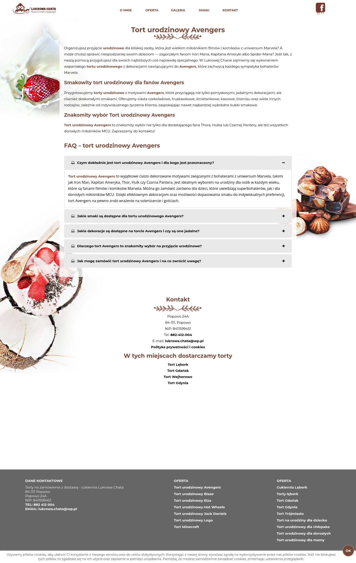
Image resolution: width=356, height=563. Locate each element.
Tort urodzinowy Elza (192, 500)
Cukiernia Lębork (292, 487)
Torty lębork (287, 494)
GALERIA (178, 10)
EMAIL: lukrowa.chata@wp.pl (51, 509)
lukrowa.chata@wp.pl (184, 341)
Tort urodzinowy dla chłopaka (303, 527)
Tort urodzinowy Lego (193, 520)
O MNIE (126, 10)
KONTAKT (230, 10)
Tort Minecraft (186, 527)
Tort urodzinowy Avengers (197, 487)
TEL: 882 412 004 (39, 504)
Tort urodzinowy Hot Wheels (199, 507)
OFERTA (151, 10)
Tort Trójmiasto (290, 513)
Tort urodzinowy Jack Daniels (200, 513)
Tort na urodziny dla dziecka (302, 520)
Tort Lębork (178, 364)
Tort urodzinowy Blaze (194, 494)
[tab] (178, 162)
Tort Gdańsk (178, 370)
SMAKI (204, 10)
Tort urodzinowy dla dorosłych (304, 533)
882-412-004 (181, 335)
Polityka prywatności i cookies (178, 347)
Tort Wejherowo (178, 377)
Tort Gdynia (178, 383)
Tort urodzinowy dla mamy (300, 540)
